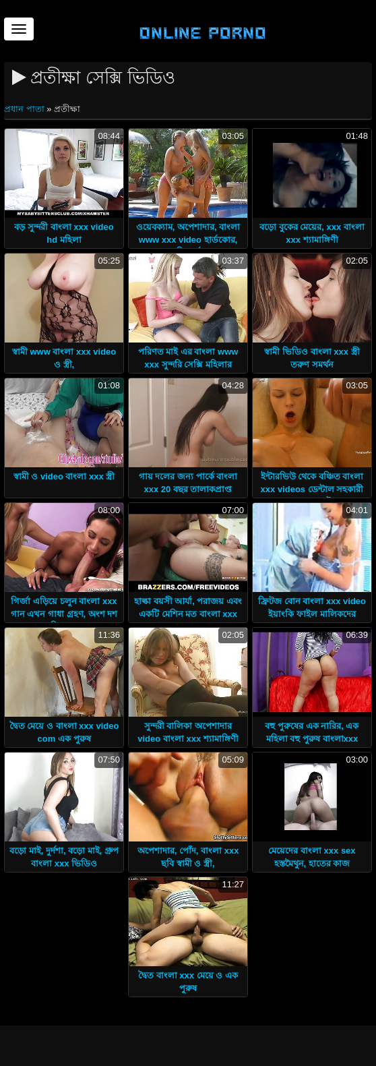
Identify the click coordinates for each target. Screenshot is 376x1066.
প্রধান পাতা (25, 109)
